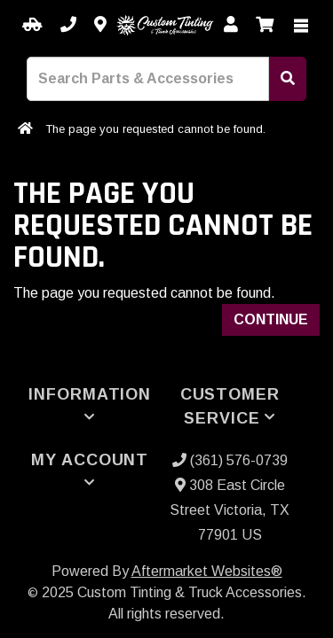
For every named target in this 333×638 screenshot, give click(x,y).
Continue (271, 319)
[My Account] (231, 25)
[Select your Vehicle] (32, 25)
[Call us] (68, 25)
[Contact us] (100, 25)
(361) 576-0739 (230, 460)
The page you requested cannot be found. (155, 129)
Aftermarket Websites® (206, 571)
